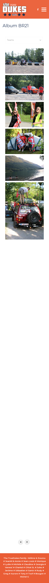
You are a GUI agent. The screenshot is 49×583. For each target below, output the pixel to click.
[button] (43, 9)
